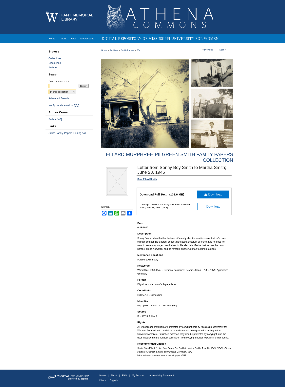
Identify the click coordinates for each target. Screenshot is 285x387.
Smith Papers (127, 50)
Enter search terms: (59, 81)
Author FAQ (55, 119)
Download (213, 194)
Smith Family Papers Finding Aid (67, 133)
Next (221, 50)
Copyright (114, 380)
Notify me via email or (63, 105)
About (114, 375)
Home (104, 50)
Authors (52, 67)
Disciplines (54, 62)
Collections (54, 58)
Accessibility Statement (161, 375)
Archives (114, 50)
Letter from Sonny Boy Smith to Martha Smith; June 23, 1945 (181, 170)
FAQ (124, 375)
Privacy (102, 380)
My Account (138, 375)
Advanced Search (58, 98)
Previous (208, 50)
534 (138, 50)
